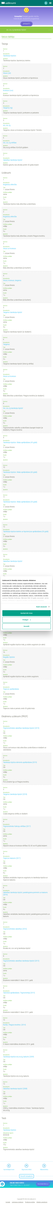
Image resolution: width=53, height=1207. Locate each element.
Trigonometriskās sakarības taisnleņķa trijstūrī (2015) (21, 961)
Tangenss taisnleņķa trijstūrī (12, 312)
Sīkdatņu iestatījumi (41, 1202)
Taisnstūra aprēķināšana (11, 593)
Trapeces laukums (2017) (12, 858)
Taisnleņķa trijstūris (9, 56)
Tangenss (6, 344)
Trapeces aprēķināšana (11, 689)
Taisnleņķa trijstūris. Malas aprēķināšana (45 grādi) (20, 442)
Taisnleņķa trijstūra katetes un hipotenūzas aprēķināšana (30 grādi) (25, 531)
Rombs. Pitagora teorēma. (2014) (14, 1025)
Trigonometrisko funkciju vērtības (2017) (17, 826)
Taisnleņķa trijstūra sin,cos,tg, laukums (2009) (18, 1057)
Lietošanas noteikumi (17, 1202)
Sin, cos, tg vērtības (9, 143)
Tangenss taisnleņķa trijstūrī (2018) (15, 794)
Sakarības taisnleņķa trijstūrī (12, 160)
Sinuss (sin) (7, 73)
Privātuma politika (30, 1202)
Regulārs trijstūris (9, 625)
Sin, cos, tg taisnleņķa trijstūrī (13, 408)
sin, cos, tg (6, 125)
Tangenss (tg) (7, 108)
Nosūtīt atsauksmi (26, 1176)
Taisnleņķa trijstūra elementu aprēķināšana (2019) (20, 762)
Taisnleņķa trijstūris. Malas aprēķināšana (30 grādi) (20, 502)
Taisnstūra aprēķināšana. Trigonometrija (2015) (19, 993)
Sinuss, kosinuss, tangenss (12, 280)
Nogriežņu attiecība (10, 184)
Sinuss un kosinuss (9, 248)
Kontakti (8, 1202)
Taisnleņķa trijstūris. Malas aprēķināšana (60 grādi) (20, 472)
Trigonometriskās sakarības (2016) (15, 929)
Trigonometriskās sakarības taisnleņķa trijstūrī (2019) (21, 728)
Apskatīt (26, 24)
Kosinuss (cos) (8, 90)
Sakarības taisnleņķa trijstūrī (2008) (15, 1089)
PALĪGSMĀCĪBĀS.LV (43, 1184)
